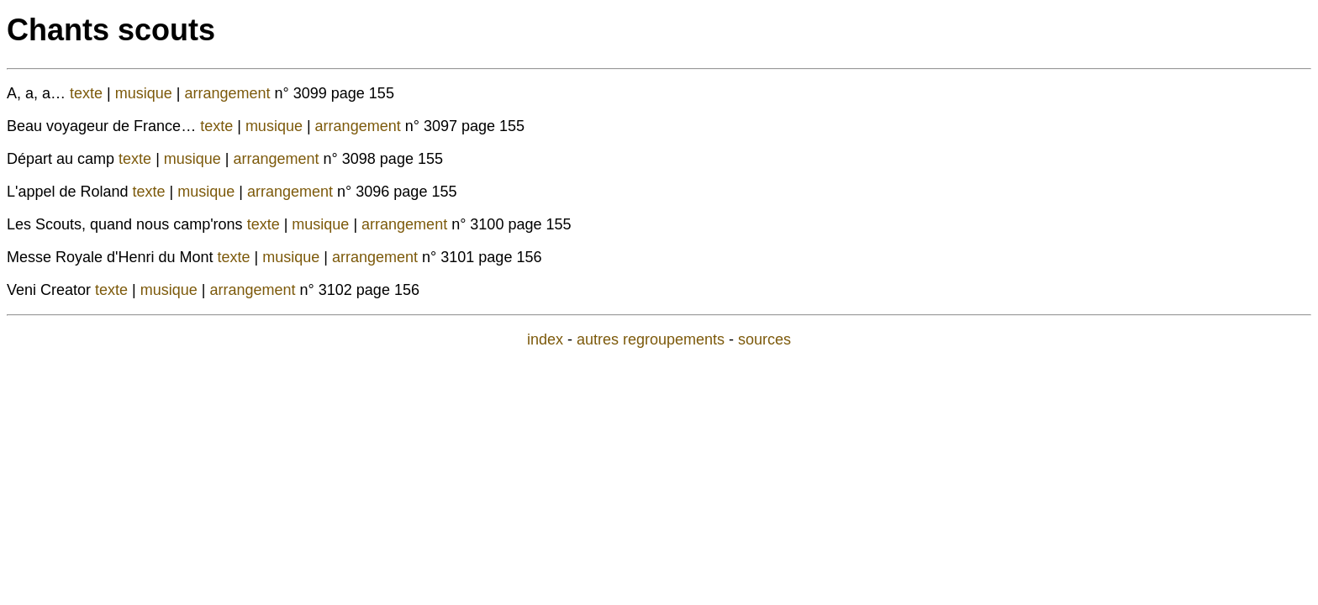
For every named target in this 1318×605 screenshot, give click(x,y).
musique (146, 93)
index (545, 339)
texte (88, 93)
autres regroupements (651, 339)
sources (764, 339)
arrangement (230, 93)
